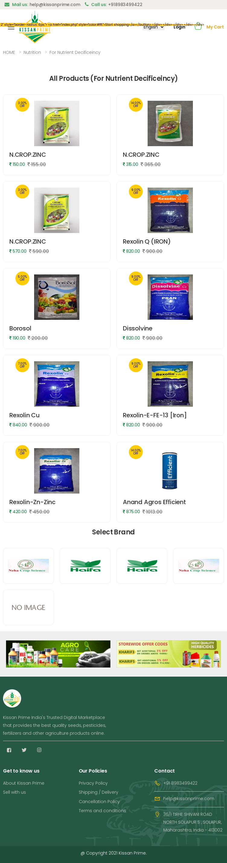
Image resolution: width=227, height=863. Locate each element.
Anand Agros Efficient (154, 502)
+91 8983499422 (180, 783)
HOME (9, 52)
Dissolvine (137, 328)
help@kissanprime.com (188, 799)
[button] (198, 27)
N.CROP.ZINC (27, 154)
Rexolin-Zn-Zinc (32, 502)
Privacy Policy (93, 783)
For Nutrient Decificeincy (75, 52)
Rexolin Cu (24, 415)
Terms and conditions (102, 811)
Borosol (20, 328)
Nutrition (32, 52)
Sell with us (14, 792)
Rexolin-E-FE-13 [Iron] (155, 415)
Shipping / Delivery (98, 792)
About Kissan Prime (23, 783)
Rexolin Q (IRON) (147, 241)
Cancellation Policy (99, 802)
